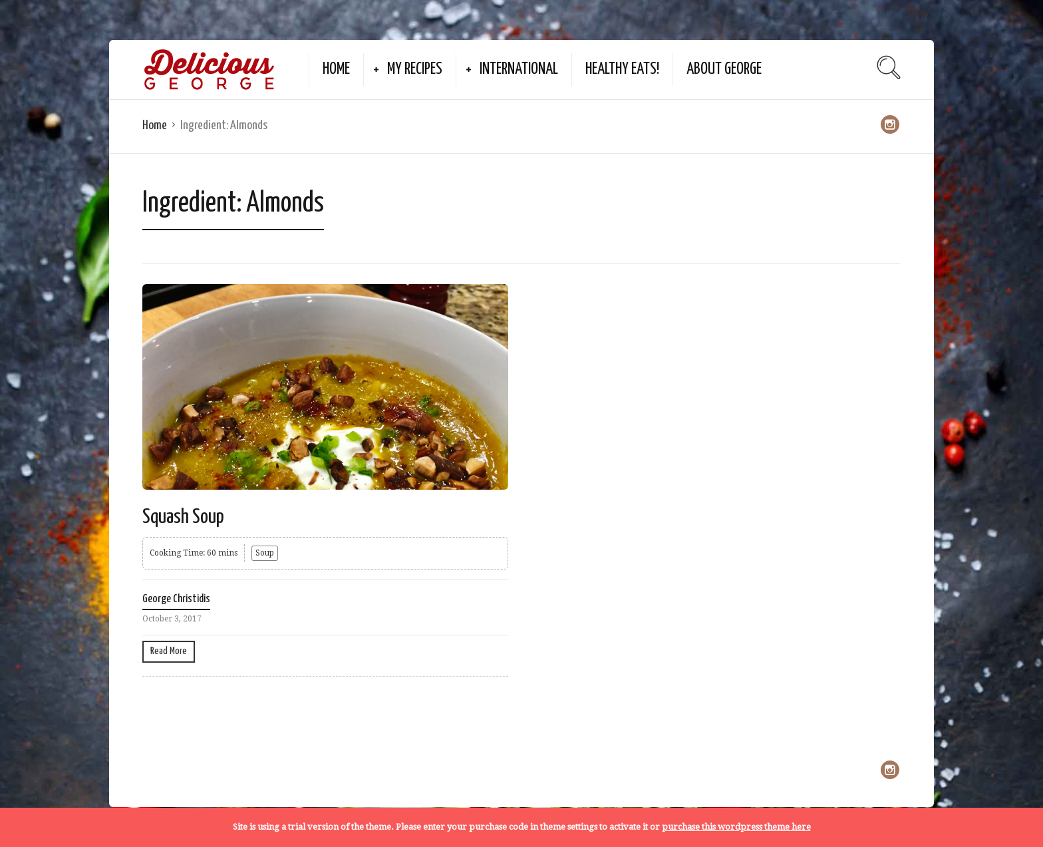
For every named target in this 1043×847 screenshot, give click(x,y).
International (519, 69)
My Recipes (414, 69)
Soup (264, 553)
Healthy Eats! (622, 69)
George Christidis (176, 599)
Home (336, 69)
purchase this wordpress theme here (736, 827)
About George (724, 69)
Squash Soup (183, 517)
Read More (168, 651)
